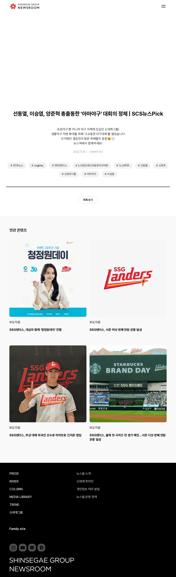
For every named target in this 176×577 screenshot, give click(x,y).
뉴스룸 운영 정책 (86, 497)
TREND (14, 504)
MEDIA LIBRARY (20, 497)
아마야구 (91, 174)
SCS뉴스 (18, 165)
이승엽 (110, 174)
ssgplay (39, 165)
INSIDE (14, 481)
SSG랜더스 (61, 165)
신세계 (162, 165)
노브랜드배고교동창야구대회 (93, 165)
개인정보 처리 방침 (88, 489)
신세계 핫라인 (84, 481)
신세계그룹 (70, 174)
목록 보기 (88, 199)
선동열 (144, 165)
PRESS (14, 473)
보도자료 (14, 322)
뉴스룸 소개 (83, 473)
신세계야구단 (96, 151)
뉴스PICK (124, 165)
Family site (17, 529)
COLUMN (16, 489)
